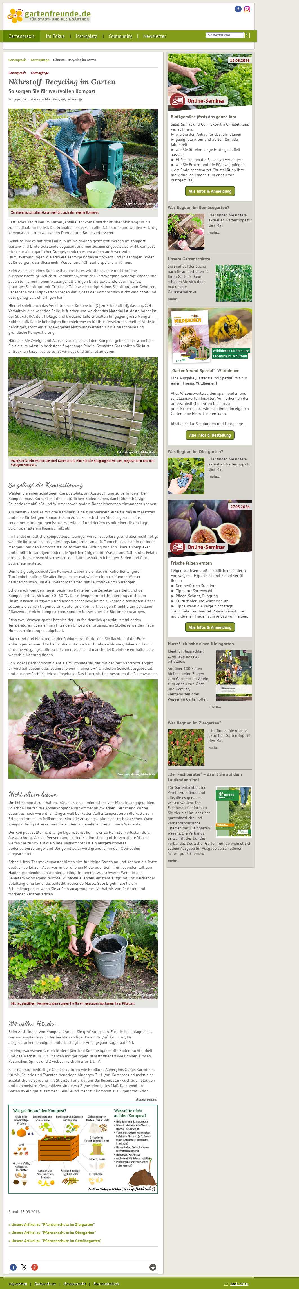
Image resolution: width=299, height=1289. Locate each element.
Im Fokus (55, 36)
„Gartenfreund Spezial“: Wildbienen (205, 370)
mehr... (173, 860)
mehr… (214, 232)
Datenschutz (45, 1283)
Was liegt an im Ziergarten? (194, 723)
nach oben (239, 1283)
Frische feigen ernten (191, 563)
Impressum (17, 1283)
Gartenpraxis (21, 36)
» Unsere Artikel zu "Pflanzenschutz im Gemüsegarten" (55, 1240)
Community (120, 36)
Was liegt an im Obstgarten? (195, 451)
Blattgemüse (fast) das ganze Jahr (203, 116)
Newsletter (154, 36)
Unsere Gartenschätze (189, 259)
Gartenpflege (40, 60)
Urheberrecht (74, 1283)
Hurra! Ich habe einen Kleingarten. (201, 643)
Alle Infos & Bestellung (210, 435)
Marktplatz (86, 36)
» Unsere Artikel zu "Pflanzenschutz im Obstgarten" (52, 1232)
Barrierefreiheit (106, 1283)
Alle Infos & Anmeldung (210, 191)
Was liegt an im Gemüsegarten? (198, 207)
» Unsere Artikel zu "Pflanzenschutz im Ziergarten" (51, 1224)
